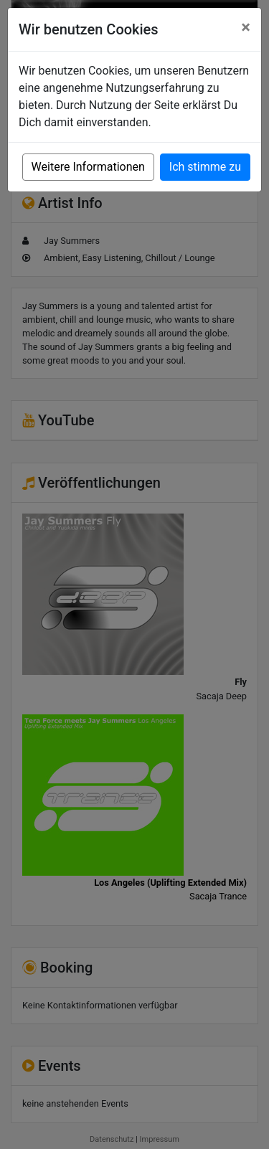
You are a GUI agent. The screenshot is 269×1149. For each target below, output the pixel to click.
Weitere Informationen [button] (88, 167)
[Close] (245, 27)
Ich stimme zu (205, 167)
